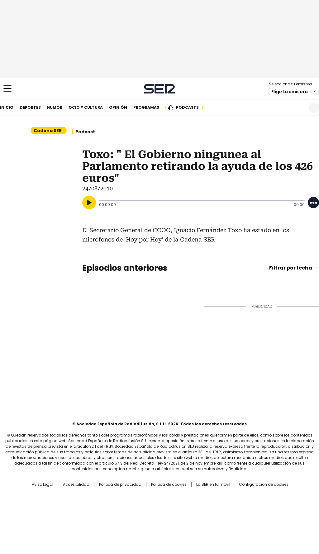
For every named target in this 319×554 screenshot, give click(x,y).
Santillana (142, 499)
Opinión (118, 107)
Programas (146, 107)
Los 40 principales (113, 499)
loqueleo (225, 518)
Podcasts (187, 107)
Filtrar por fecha (290, 268)
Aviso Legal (42, 484)
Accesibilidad (76, 484)
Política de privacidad (120, 484)
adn (249, 499)
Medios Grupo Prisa (33, 521)
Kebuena (269, 509)
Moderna (115, 518)
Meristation (256, 518)
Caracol (272, 499)
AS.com (228, 499)
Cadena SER (159, 88)
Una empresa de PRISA (33, 506)
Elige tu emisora (289, 91)
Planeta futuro (243, 509)
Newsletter (298, 108)
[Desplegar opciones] (313, 202)
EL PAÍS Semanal (217, 509)
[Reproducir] (89, 202)
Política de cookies (169, 484)
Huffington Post (95, 509)
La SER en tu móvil (213, 484)
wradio (147, 509)
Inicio (6, 107)
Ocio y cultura (86, 107)
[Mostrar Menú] (7, 88)
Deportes (30, 107)
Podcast (85, 131)
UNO (128, 509)
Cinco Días (172, 509)
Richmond (83, 518)
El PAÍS (86, 499)
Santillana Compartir (177, 499)
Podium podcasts (144, 518)
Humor (54, 107)
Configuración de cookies (263, 484)
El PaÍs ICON (171, 518)
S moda (197, 518)
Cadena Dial (194, 509)
